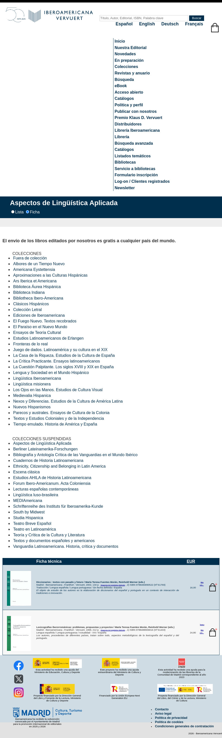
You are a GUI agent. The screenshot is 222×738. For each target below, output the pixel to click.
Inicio (120, 41)
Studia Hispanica (28, 518)
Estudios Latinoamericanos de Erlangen (48, 338)
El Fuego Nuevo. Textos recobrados (44, 321)
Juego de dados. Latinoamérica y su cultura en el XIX (60, 350)
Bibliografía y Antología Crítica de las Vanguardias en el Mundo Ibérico (75, 455)
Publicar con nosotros (136, 111)
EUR (191, 561)
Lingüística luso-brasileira (35, 495)
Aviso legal (163, 713)
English (147, 23)
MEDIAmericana (27, 500)
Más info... (202, 584)
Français (194, 23)
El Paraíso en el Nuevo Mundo (40, 327)
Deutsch (170, 23)
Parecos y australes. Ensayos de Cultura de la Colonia (61, 413)
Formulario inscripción (136, 175)
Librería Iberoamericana (137, 130)
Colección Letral (27, 310)
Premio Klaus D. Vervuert (138, 118)
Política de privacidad (171, 718)
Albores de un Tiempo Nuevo (38, 264)
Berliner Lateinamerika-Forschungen (45, 449)
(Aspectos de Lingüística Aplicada (113, 585)
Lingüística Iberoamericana (37, 378)
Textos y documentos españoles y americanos (54, 541)
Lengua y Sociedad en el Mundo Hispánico (51, 372)
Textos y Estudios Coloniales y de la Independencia (58, 418)
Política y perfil (129, 105)
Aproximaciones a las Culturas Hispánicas (50, 275)
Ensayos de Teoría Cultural (37, 332)
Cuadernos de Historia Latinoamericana (48, 460)
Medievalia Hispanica (32, 395)
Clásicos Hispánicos (31, 304)
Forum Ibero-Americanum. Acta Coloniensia (51, 483)
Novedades (125, 54)
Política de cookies (169, 722)
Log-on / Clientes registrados (142, 181)
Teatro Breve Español (32, 523)
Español (125, 23)
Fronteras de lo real (30, 344)
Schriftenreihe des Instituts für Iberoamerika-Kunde (58, 506)
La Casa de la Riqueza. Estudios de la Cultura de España (64, 355)
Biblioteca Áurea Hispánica (37, 287)
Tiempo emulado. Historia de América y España (55, 424)
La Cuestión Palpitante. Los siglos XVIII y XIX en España (63, 367)
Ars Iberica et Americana (34, 281)
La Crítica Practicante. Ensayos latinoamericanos (56, 361)
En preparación (129, 60)
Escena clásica (26, 472)
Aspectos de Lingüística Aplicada (42, 443)
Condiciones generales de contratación (184, 726)
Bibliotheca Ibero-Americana (38, 298)
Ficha (35, 212)
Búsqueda (124, 79)
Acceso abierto (129, 92)
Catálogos (124, 98)
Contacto (162, 709)
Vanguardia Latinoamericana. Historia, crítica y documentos (65, 546)
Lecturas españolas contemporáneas (45, 489)
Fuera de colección (30, 258)
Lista (19, 212)
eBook (121, 86)
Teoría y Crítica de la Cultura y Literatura (49, 535)
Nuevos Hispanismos (32, 407)
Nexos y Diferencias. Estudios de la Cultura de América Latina (68, 401)
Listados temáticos (133, 156)
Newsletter (125, 188)
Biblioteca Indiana (29, 292)
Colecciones (126, 66)
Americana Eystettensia (34, 269)
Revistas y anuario (132, 73)
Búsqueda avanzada (134, 143)
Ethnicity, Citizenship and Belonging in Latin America (59, 466)
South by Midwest (29, 512)
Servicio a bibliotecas (135, 169)
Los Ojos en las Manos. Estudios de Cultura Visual (58, 390)
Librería (122, 137)
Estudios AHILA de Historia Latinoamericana (52, 478)
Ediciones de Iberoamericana (39, 315)
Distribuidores (128, 124)
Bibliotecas (125, 162)
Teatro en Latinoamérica (34, 529)
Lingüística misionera (32, 384)
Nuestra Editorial (131, 48)
